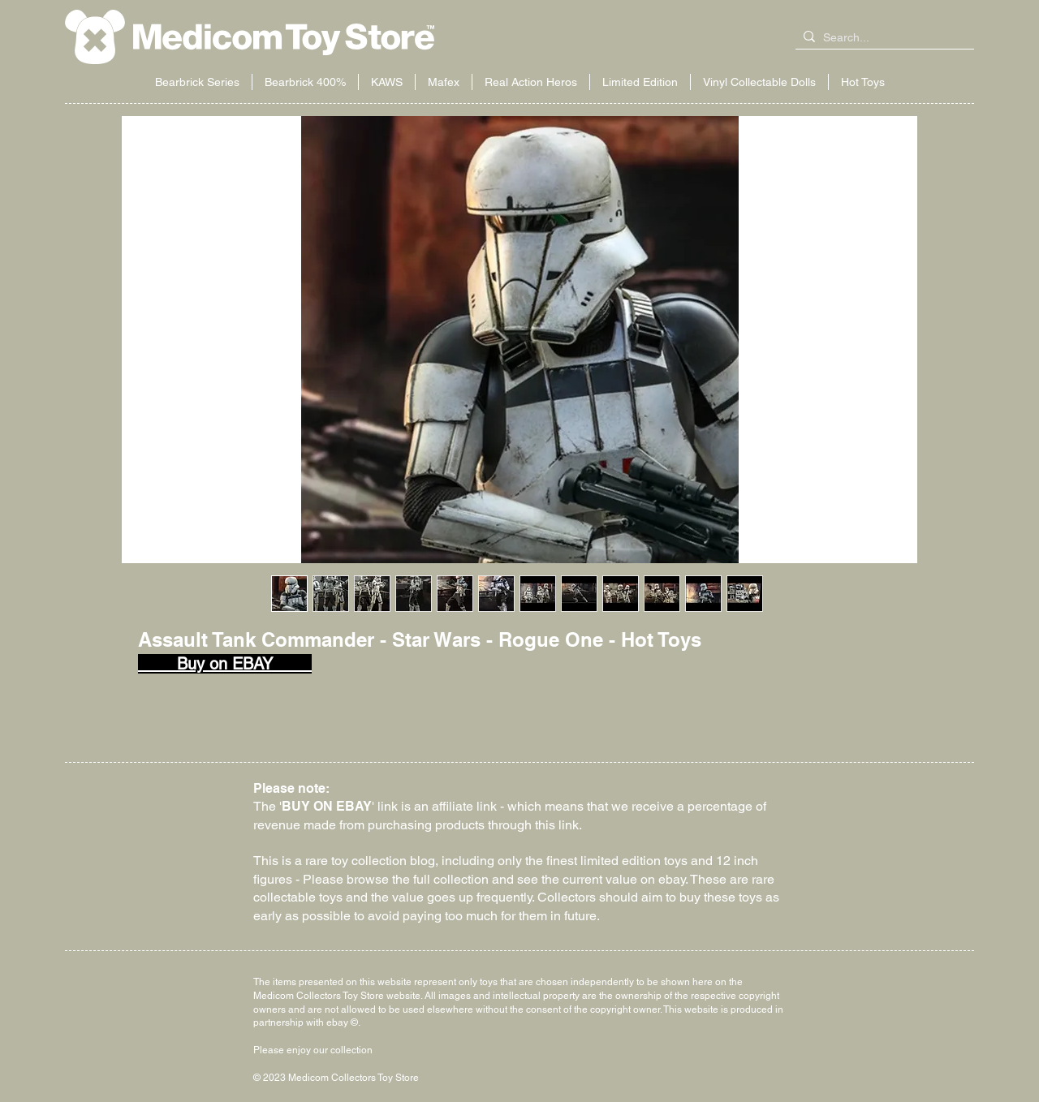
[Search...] (881, 38)
